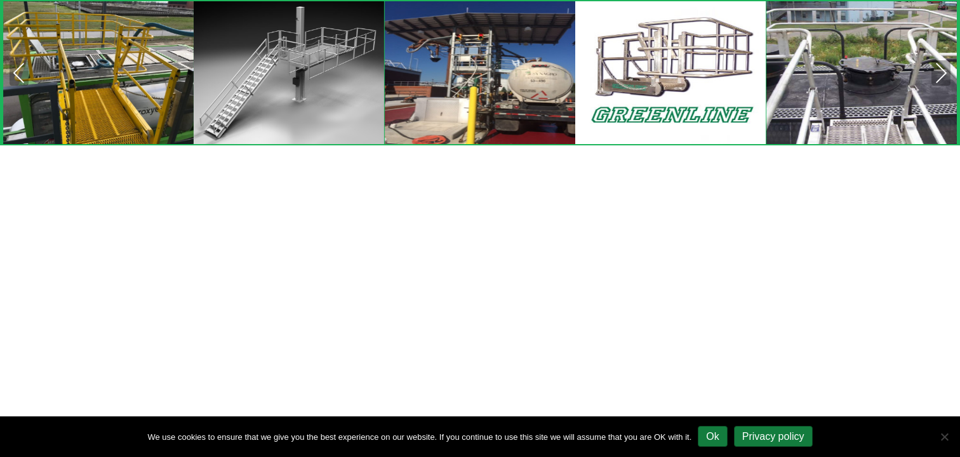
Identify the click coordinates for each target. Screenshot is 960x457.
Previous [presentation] (19, 74)
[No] (944, 436)
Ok (712, 436)
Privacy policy (773, 436)
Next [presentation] (940, 74)
